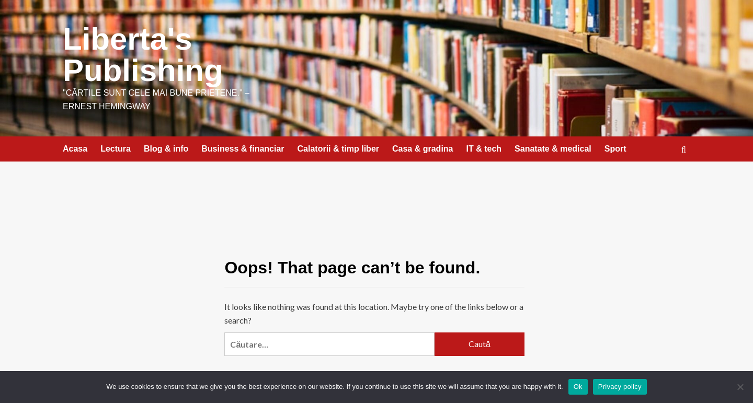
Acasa (75, 148)
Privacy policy (620, 386)
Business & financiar (242, 148)
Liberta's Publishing (143, 54)
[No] (740, 387)
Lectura (115, 148)
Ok (578, 386)
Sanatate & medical (553, 148)
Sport (615, 148)
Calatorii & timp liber (338, 148)
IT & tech (484, 148)
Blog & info (166, 148)
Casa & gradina (422, 148)
